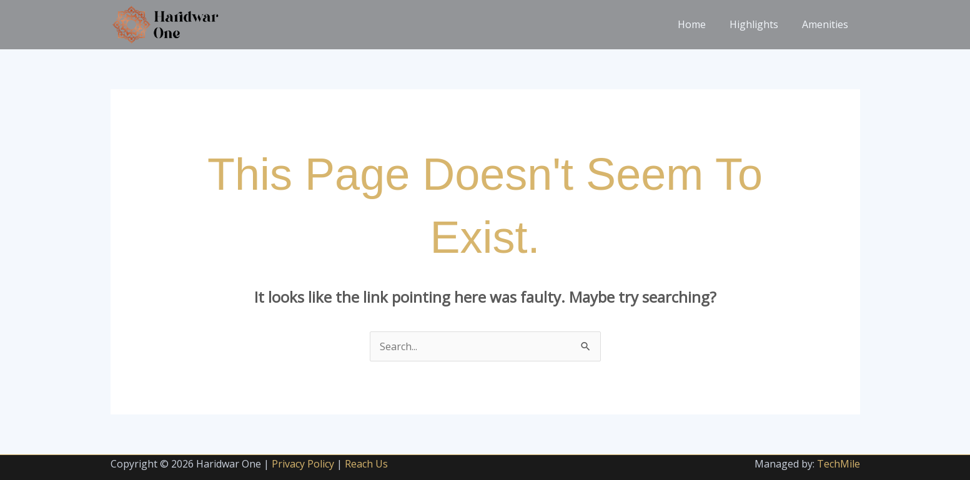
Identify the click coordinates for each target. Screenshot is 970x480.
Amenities (827, 24)
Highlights (759, 24)
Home (701, 24)
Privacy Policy (303, 464)
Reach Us (366, 464)
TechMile (838, 464)
